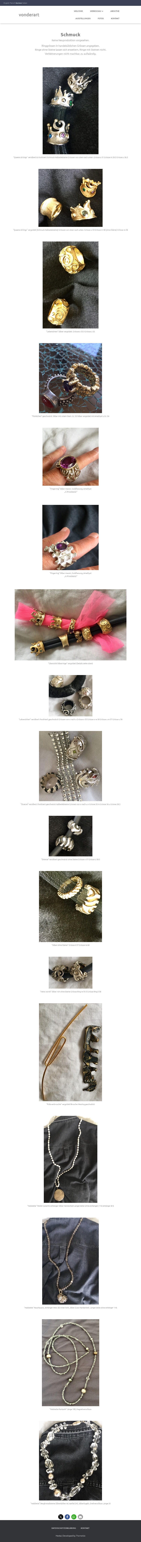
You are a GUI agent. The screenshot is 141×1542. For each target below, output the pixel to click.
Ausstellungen (83, 18)
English (6, 3)
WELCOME (78, 11)
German (19, 3)
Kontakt (115, 18)
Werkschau (96, 11)
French (12, 3)
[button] (102, 11)
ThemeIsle (80, 1535)
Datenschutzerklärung (64, 1528)
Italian (24, 3)
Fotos (101, 18)
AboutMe (114, 11)
